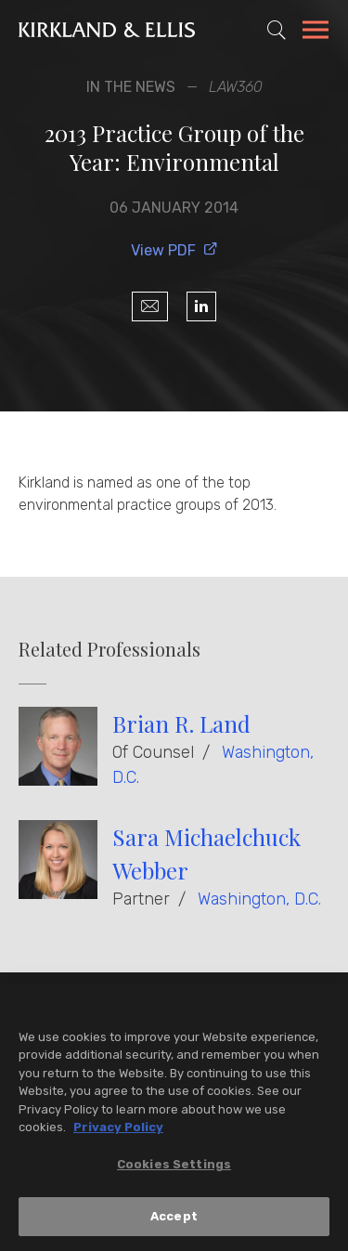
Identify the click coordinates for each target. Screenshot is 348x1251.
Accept (174, 1217)
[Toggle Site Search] (276, 30)
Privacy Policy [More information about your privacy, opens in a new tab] (118, 1128)
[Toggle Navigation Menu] (315, 32)
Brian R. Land (181, 723)
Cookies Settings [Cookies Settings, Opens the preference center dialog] (174, 1165)
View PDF (174, 250)
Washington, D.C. (259, 899)
